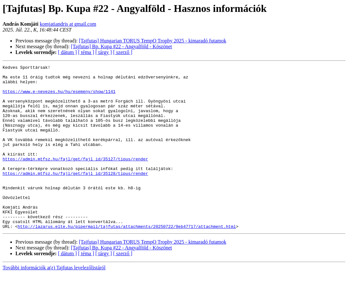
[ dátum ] (67, 52)
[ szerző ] (123, 52)
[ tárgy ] (104, 52)
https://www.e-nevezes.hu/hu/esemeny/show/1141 (59, 97)
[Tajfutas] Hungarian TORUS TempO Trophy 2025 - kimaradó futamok (152, 40)
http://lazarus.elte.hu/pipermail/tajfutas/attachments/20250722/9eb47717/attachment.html (127, 259)
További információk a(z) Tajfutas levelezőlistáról (54, 300)
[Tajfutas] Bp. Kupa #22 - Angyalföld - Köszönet (121, 46)
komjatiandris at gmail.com (68, 24)
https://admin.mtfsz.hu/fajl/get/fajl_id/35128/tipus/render (75, 195)
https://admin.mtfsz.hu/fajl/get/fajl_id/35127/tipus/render (75, 178)
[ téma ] (86, 52)
